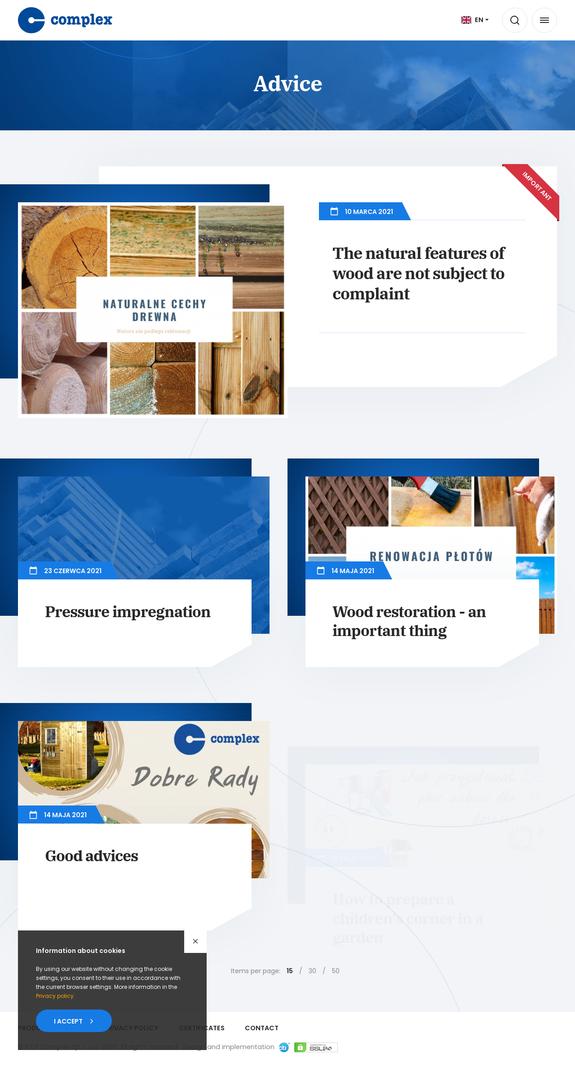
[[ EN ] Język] (475, 19)
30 (312, 970)
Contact (262, 1028)
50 (336, 970)
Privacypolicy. (55, 996)
